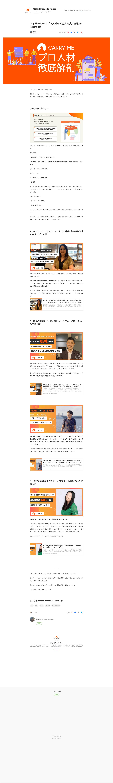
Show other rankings (56, 738)
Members (76, 10)
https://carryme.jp (43, 11)
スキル (42, 605)
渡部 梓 (34, 31)
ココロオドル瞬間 (56, 605)
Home (65, 10)
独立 (37, 605)
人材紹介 (48, 605)
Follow (36, 12)
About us (70, 10)
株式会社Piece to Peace (44, 9)
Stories (81, 10)
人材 (32, 605)
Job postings (87, 10)
